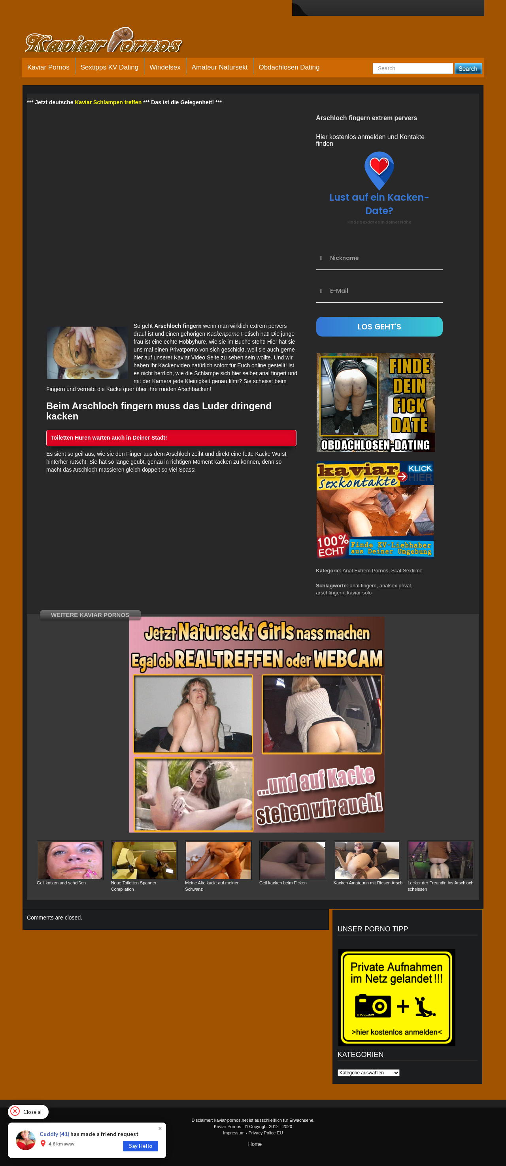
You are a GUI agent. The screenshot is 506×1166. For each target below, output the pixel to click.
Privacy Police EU (265, 1132)
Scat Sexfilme (406, 571)
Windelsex (164, 67)
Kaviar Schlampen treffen (108, 102)
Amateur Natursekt (220, 67)
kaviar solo (359, 593)
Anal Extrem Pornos (366, 571)
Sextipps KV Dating (109, 67)
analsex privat (395, 586)
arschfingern (330, 593)
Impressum (233, 1132)
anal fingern (363, 586)
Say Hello (140, 1146)
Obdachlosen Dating (289, 67)
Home (255, 1144)
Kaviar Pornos (48, 67)
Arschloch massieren (99, 469)
